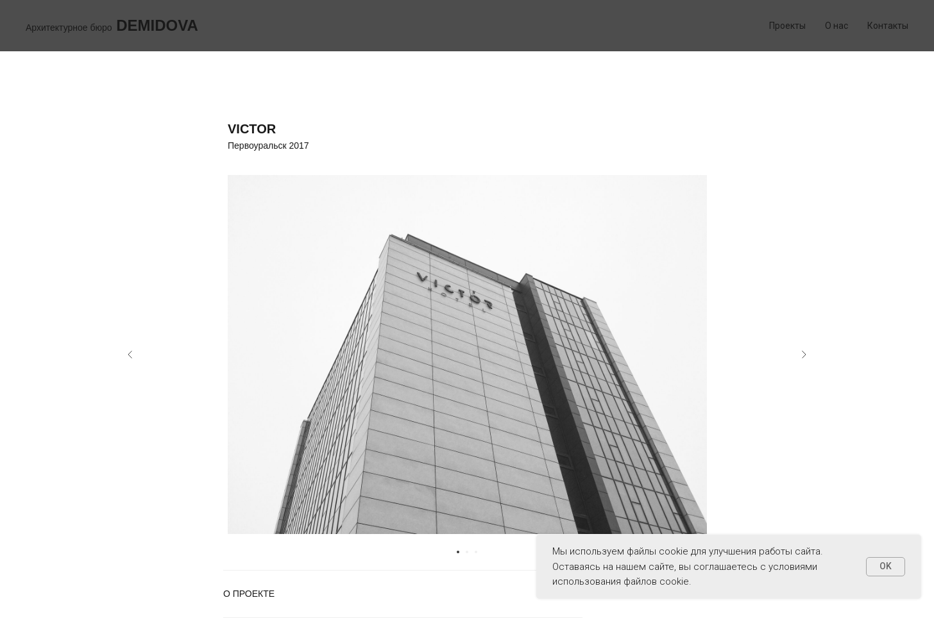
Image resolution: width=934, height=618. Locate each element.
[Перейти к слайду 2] (467, 552)
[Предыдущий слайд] (130, 354)
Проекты (787, 26)
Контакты (887, 26)
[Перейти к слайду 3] (476, 552)
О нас (836, 26)
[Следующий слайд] (803, 354)
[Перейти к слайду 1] (458, 552)
